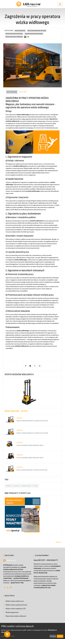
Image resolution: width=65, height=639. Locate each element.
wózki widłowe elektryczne (37, 30)
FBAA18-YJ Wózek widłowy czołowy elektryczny (32, 421)
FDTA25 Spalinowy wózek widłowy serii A (30, 458)
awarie (35, 485)
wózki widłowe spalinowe (14, 33)
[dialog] (32, 631)
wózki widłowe (20, 30)
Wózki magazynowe (12, 612)
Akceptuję (60, 636)
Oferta (20, 418)
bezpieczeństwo (26, 485)
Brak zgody (53, 636)
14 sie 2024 (23, 92)
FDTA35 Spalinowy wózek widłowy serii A (30, 445)
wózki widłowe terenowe (14, 36)
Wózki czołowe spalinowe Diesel (16, 605)
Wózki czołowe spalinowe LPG (16, 608)
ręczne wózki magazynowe (34, 33)
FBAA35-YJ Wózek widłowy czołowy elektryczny (32, 433)
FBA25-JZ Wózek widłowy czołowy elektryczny (32, 470)
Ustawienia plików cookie (7, 636)
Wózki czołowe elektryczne (15, 601)
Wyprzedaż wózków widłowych (16, 616)
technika (8, 485)
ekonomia (16, 485)
